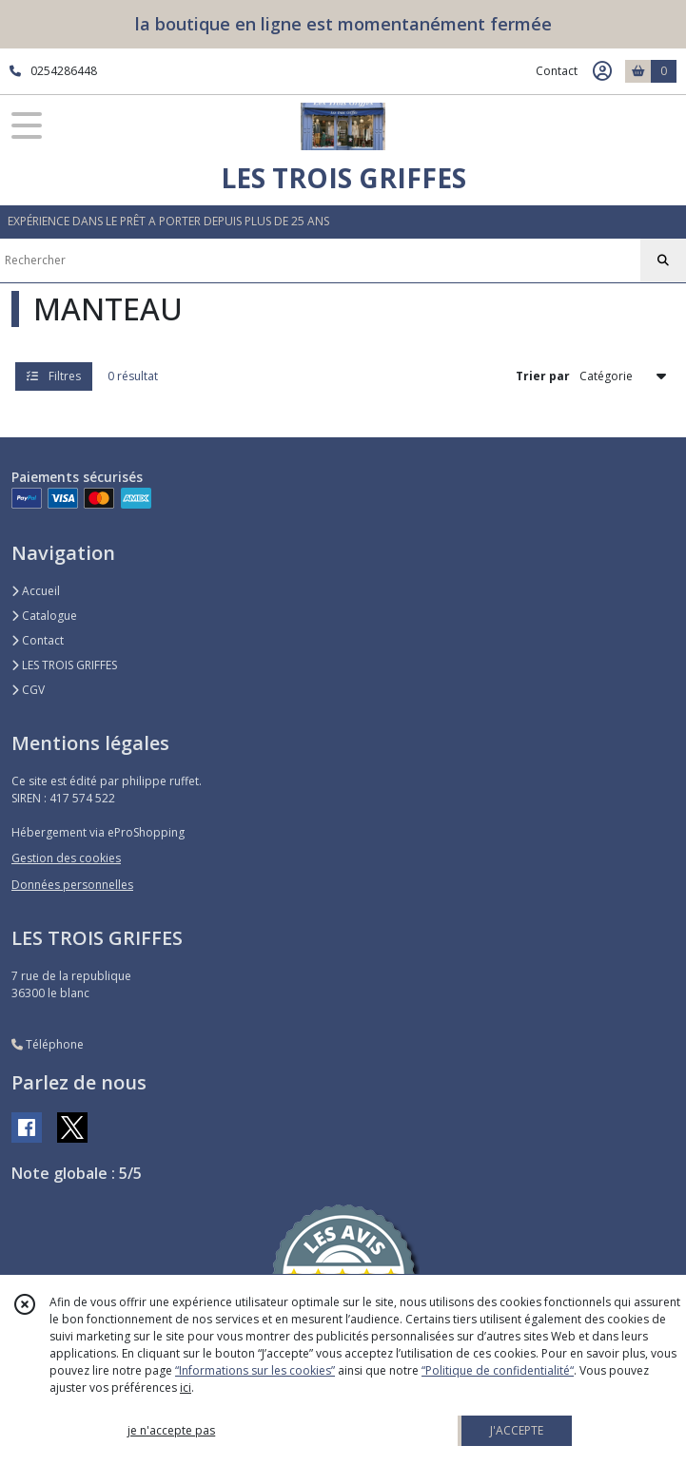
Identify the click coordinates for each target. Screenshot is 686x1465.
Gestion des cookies (66, 858)
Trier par (543, 376)
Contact (557, 71)
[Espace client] (602, 71)
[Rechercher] (663, 260)
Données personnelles (72, 885)
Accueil (35, 591)
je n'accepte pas (171, 1430)
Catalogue (44, 615)
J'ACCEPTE (516, 1430)
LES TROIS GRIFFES (64, 665)
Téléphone (47, 1044)
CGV (28, 690)
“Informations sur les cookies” (255, 1370)
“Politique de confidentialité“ (497, 1370)
